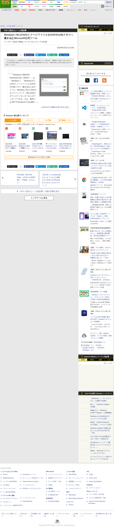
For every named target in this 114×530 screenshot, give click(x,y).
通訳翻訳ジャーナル (75, 481)
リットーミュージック (55, 474)
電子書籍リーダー (65, 120)
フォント (93, 10)
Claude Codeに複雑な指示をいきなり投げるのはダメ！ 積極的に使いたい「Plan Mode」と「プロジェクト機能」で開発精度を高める (100, 257)
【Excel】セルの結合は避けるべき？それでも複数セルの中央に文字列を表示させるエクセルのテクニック (51, 180)
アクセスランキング (91, 27)
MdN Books (72, 495)
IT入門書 (48, 120)
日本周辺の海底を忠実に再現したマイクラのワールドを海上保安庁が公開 (100, 166)
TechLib (71, 505)
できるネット (7, 502)
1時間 (83, 30)
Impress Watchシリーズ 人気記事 (96, 357)
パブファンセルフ (94, 488)
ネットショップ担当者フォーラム (33, 478)
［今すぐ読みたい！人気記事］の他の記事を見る (38, 191)
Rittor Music (50, 471)
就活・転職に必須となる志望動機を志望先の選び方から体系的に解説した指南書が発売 (100, 199)
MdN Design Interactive (76, 498)
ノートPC (12, 120)
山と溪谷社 (49, 488)
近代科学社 (49, 498)
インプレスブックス (29, 498)
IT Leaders (6, 485)
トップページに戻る (39, 198)
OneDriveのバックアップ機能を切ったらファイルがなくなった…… (100, 444)
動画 (85, 10)
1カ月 (109, 30)
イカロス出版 (70, 471)
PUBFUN (89, 485)
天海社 (91, 474)
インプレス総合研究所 (10, 481)
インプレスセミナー (29, 485)
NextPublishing (27, 501)
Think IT (5, 474)
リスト (20, 55)
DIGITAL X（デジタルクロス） (32, 488)
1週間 (100, 30)
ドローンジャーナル (9, 488)
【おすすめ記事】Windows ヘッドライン (98, 393)
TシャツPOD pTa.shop (96, 494)
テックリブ (69, 502)
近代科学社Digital (53, 501)
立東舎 (50, 485)
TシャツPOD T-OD (54, 481)
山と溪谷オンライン (54, 491)
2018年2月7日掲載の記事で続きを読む (55, 107)
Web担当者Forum (8, 478)
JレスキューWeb (74, 485)
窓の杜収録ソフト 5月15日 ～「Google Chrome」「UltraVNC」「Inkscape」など (93, 347)
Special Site (88, 63)
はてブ (42, 55)
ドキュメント (70, 10)
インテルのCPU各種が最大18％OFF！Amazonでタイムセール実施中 (100, 319)
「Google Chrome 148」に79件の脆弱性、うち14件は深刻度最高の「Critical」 (101, 180)
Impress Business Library (30, 481)
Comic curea (93, 478)
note (54, 55)
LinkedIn (65, 55)
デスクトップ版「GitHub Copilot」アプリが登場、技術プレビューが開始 (101, 335)
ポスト (14, 55)
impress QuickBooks (95, 481)
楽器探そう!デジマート (55, 478)
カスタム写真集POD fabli (97, 498)
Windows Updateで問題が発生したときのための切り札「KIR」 (100, 430)
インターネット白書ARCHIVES (13, 505)
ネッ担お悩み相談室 (9, 492)
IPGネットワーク (92, 491)
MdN (67, 492)
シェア (31, 55)
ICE (88, 471)
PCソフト (30, 120)
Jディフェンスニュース (76, 478)
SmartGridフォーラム (29, 474)
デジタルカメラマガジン (10, 498)
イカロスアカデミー (75, 488)
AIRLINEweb (73, 474)
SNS (79, 10)
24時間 (91, 30)
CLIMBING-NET (53, 495)
